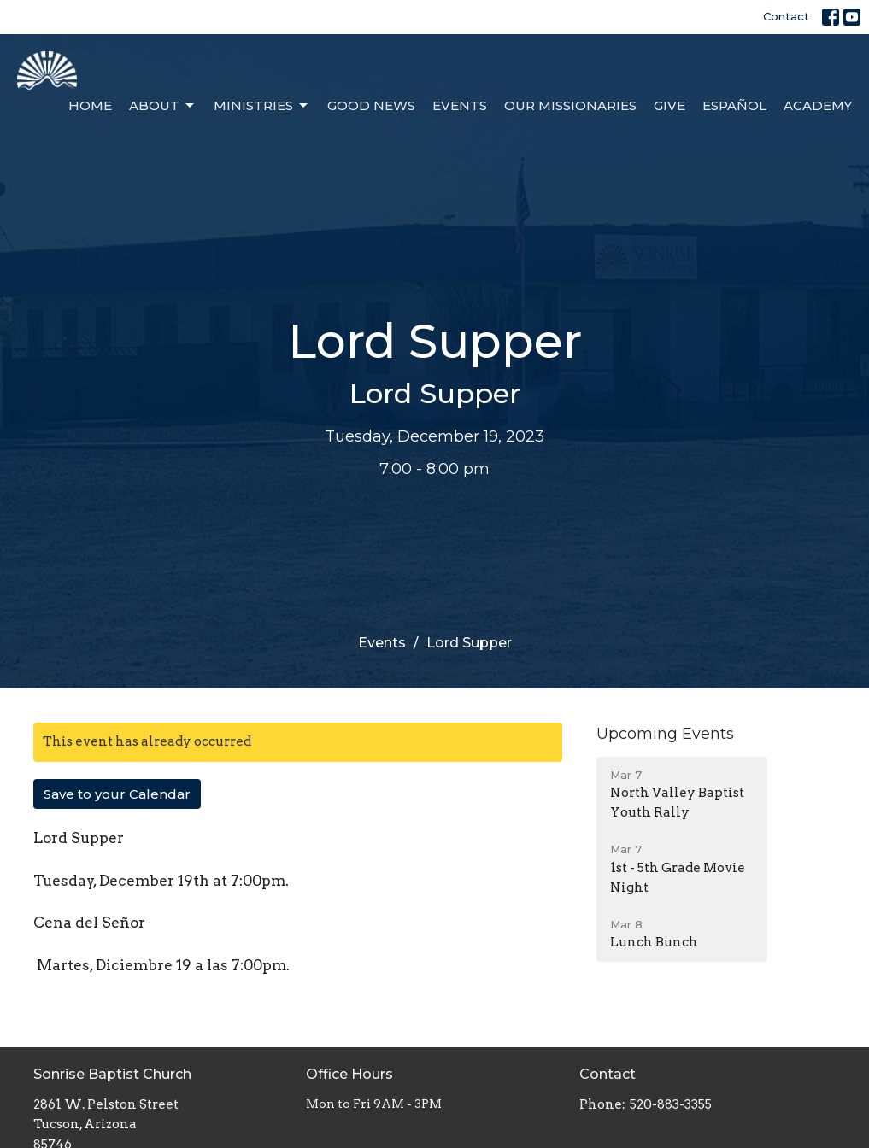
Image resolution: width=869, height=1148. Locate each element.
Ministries (262, 105)
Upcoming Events (665, 733)
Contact (786, 16)
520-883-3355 (671, 1104)
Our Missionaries (570, 105)
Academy (818, 105)
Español (734, 105)
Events (459, 105)
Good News (371, 105)
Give (669, 105)
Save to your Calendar (117, 794)
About (163, 105)
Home (90, 105)
